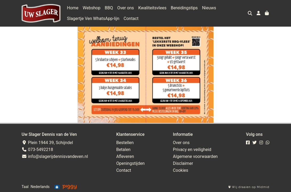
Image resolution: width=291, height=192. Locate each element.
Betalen (123, 149)
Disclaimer (183, 163)
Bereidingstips (184, 7)
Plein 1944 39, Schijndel (47, 142)
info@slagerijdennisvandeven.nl (55, 156)
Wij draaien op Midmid (248, 187)
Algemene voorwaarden (195, 156)
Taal (25, 187)
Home (72, 7)
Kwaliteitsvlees (152, 7)
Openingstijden (130, 163)
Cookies (180, 170)
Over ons (125, 7)
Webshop (91, 7)
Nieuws (209, 7)
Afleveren (125, 156)
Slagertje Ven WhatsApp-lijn (93, 18)
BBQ (109, 7)
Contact (131, 18)
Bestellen (125, 142)
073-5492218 (37, 149)
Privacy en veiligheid (192, 149)
